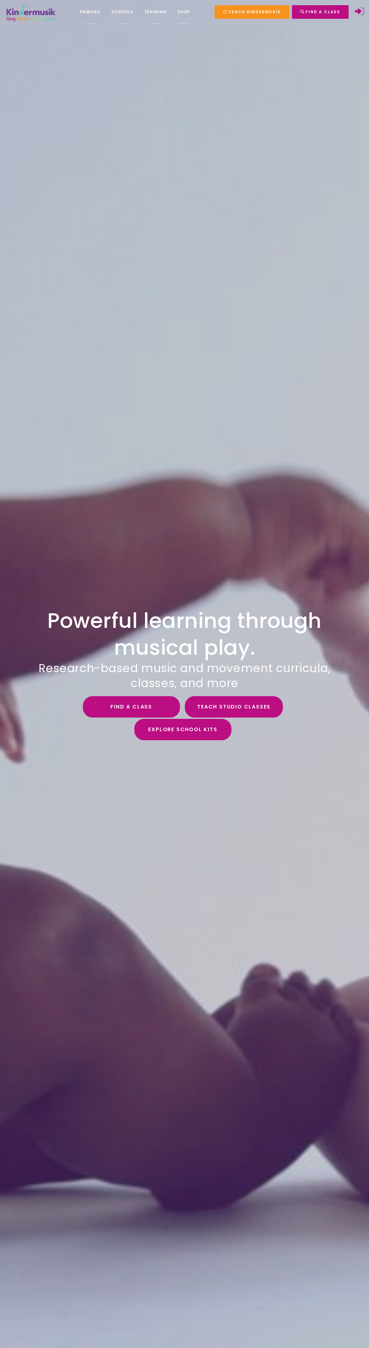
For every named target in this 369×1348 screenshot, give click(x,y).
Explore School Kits (182, 729)
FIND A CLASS (320, 12)
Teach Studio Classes (234, 706)
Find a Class (131, 706)
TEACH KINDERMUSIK (252, 12)
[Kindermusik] (31, 12)
